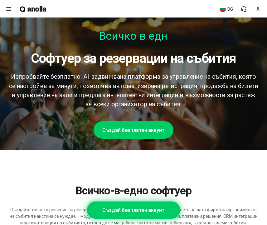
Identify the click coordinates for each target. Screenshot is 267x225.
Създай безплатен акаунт (133, 130)
